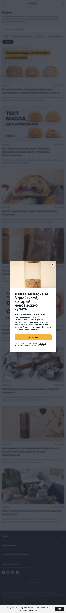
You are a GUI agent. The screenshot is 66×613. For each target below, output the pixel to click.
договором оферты (38, 345)
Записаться (33, 337)
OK (59, 609)
